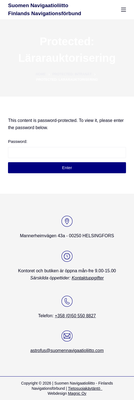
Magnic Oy (77, 393)
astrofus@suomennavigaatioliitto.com (67, 350)
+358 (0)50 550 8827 (75, 315)
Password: (67, 148)
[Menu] (123, 9)
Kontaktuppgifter (88, 278)
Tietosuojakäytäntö (85, 388)
